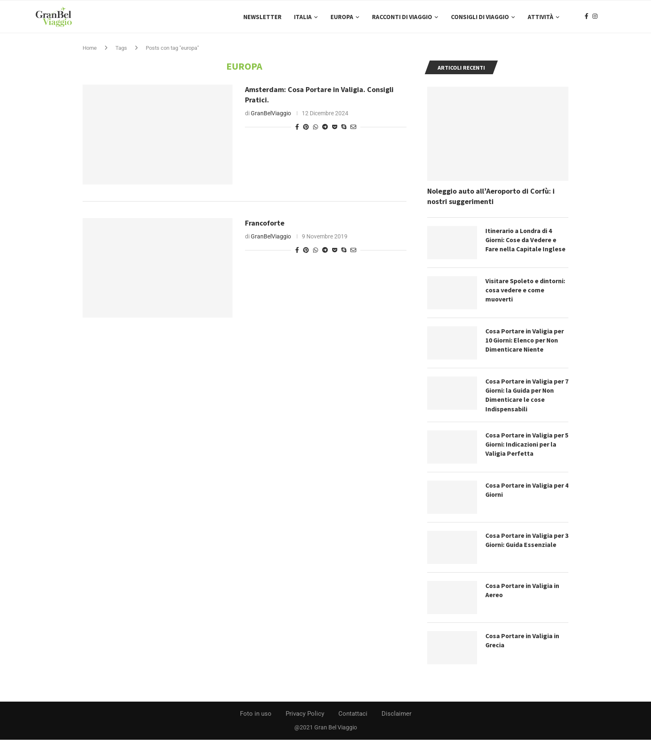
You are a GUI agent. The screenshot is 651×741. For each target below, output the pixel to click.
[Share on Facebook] (297, 127)
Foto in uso (256, 715)
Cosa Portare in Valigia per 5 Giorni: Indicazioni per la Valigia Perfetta (525, 445)
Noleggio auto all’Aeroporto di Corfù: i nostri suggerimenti (491, 197)
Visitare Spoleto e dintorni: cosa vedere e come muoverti (525, 290)
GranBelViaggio (271, 114)
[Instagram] (594, 17)
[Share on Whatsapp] (315, 127)
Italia (303, 17)
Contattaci (352, 715)
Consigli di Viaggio (480, 17)
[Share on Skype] (343, 127)
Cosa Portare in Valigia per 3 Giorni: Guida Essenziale (525, 541)
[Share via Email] (353, 127)
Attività (540, 17)
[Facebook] (586, 17)
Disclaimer (396, 715)
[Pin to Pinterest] (306, 127)
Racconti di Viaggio (402, 17)
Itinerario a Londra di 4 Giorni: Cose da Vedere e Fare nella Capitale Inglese (525, 240)
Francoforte (264, 223)
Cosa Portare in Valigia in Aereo (522, 591)
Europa (341, 17)
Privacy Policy (305, 715)
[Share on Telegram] (325, 127)
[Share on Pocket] (334, 127)
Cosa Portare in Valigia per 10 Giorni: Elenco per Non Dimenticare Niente (525, 341)
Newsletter (262, 17)
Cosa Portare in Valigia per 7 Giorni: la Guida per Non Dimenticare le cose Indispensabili (525, 396)
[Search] (612, 17)
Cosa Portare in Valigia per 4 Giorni (525, 491)
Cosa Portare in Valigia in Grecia (522, 641)
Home (90, 49)
